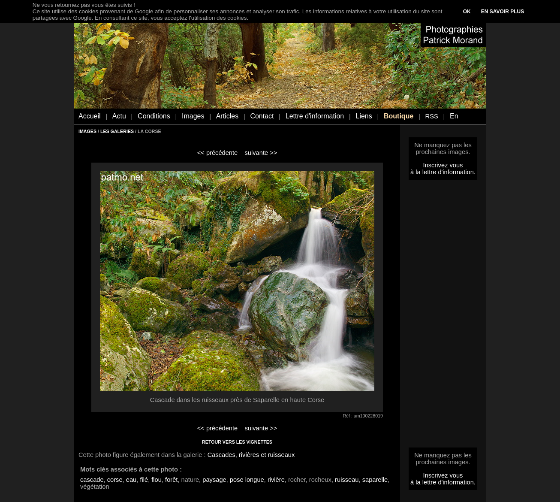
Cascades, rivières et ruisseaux (251, 454)
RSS (431, 116)
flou (156, 479)
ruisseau (346, 479)
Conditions (154, 116)
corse (115, 479)
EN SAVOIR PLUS (502, 12)
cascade (92, 479)
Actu (119, 116)
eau (131, 479)
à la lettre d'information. (443, 172)
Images (193, 116)
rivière (276, 479)
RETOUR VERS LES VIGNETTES (237, 442)
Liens (363, 116)
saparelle (375, 479)
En (454, 116)
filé (144, 479)
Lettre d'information (315, 116)
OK (467, 12)
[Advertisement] (443, 316)
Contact (262, 116)
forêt (171, 479)
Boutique (398, 116)
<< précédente (217, 152)
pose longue (247, 479)
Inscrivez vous (443, 165)
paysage (214, 479)
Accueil (89, 116)
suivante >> (261, 152)
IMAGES (87, 131)
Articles (227, 116)
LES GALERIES (117, 131)
